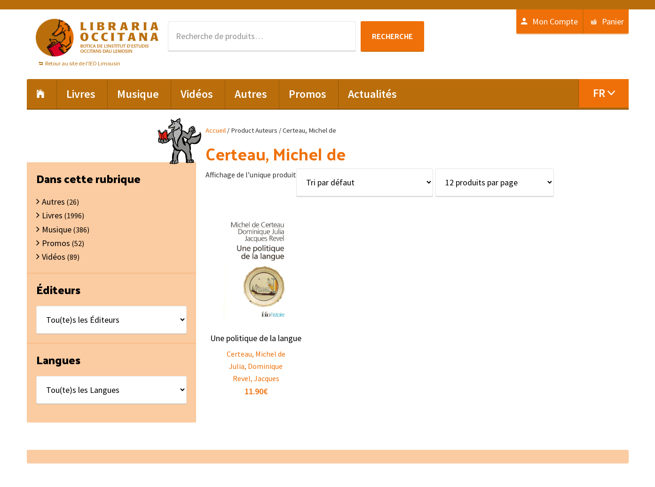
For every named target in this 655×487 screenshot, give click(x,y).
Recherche (392, 36)
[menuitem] (603, 93)
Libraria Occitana (97, 37)
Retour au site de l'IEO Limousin (82, 63)
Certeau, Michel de (256, 354)
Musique (56, 229)
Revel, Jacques (256, 378)
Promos (56, 243)
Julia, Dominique (256, 366)
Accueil (215, 130)
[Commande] (364, 182)
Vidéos (53, 256)
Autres (53, 201)
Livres (52, 215)
